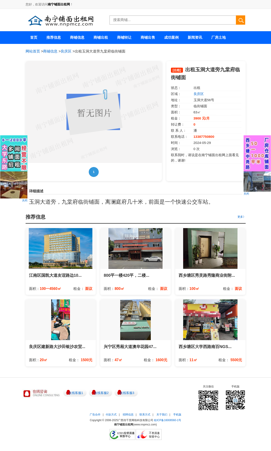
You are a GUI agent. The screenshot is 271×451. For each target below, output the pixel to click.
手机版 (177, 414)
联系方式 (144, 414)
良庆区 (66, 51)
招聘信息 (128, 414)
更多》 (241, 216)
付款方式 (111, 414)
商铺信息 (50, 51)
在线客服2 (101, 393)
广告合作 (95, 414)
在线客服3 (127, 393)
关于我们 (161, 414)
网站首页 (33, 51)
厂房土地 (218, 37)
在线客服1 (76, 393)
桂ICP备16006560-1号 (167, 420)
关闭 (24, 200)
